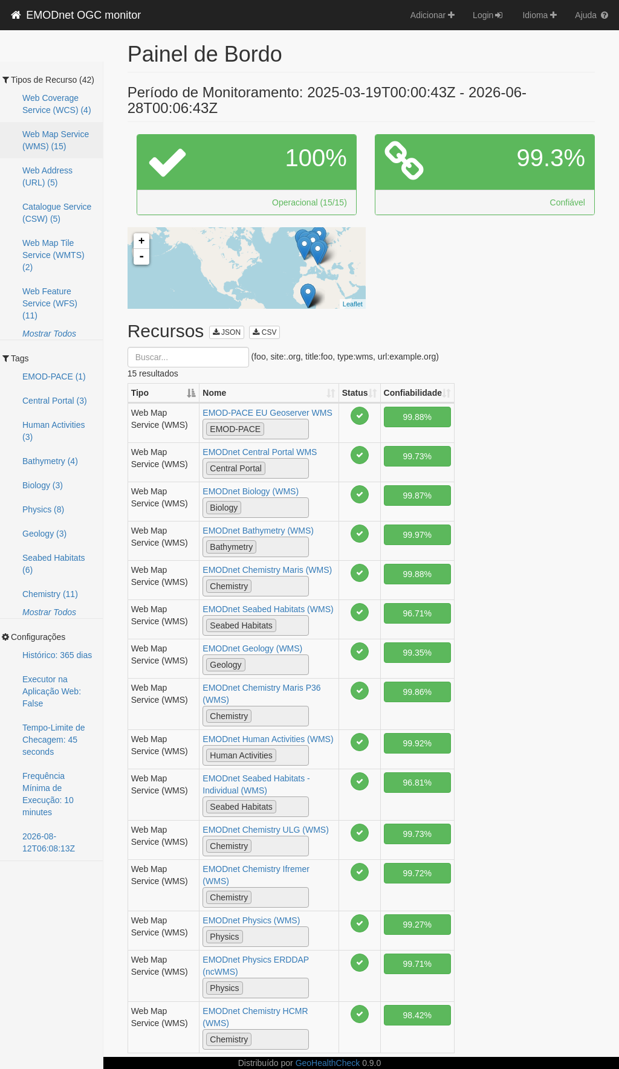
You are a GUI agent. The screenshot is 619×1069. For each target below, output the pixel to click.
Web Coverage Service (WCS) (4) (56, 104)
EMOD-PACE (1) (54, 376)
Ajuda (592, 15)
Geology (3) (44, 533)
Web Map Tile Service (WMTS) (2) (53, 255)
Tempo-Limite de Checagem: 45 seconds (53, 740)
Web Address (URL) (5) (47, 176)
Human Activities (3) (53, 431)
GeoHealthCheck (328, 1063)
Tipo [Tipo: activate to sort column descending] (140, 393)
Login (488, 15)
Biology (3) (42, 485)
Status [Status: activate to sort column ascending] (355, 393)
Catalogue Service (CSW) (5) (56, 213)
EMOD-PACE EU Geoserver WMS (267, 413)
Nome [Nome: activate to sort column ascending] (214, 393)
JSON (227, 332)
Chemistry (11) (50, 594)
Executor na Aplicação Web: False (51, 691)
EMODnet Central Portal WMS (260, 452)
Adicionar (432, 15)
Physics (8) (43, 509)
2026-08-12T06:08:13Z (48, 842)
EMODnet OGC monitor (75, 15)
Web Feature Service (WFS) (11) (49, 303)
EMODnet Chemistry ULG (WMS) (265, 830)
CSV (264, 332)
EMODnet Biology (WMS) (251, 491)
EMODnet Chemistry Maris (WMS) (267, 570)
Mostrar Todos (49, 333)
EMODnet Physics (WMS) (251, 920)
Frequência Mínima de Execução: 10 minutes (48, 794)
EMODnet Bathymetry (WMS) (258, 530)
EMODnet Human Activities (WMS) (268, 739)
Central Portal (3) (54, 400)
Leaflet (353, 304)
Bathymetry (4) (50, 461)
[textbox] (270, 428)
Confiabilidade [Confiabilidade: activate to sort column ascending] (413, 393)
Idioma (539, 15)
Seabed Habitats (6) (53, 564)
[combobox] (256, 429)
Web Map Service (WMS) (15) (55, 140)
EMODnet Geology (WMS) (252, 648)
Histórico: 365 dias (57, 655)
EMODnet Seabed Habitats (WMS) (268, 609)
